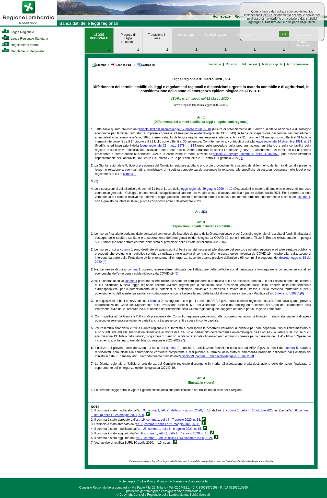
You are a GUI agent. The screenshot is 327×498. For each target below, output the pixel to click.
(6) (302, 293)
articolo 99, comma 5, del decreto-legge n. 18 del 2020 (217, 356)
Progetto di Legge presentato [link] (128, 38)
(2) (96, 181)
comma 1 (129, 174)
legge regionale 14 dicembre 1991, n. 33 (283, 141)
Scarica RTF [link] (147, 65)
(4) (105, 262)
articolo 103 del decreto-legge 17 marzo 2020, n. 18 (175, 129)
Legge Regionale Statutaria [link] (25, 38)
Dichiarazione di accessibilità (188, 481)
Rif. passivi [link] (249, 64)
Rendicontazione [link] (216, 35)
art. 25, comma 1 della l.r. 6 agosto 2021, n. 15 (169, 429)
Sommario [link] (214, 64)
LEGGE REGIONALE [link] (99, 36)
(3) (205, 212)
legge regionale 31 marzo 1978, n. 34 (167, 145)
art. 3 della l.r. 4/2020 (284, 293)
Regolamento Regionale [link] (23, 51)
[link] (28, 24)
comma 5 (291, 348)
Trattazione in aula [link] (157, 36)
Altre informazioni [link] (298, 64)
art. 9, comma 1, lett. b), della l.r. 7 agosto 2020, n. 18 (172, 433)
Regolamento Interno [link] (20, 45)
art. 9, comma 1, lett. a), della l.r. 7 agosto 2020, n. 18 (174, 410)
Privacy (162, 481)
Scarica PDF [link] (121, 65)
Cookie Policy (145, 481)
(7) (183, 340)
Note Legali (127, 481)
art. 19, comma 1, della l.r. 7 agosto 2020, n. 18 (168, 419)
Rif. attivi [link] (232, 64)
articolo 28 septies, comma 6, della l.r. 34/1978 (246, 154)
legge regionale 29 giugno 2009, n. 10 (206, 189)
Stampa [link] (99, 65)
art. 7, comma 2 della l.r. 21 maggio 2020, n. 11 (168, 424)
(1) (241, 158)
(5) (176, 273)
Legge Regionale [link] (18, 32)
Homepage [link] (222, 16)
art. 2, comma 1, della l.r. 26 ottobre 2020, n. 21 (250, 410)
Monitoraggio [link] (186, 35)
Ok (284, 34)
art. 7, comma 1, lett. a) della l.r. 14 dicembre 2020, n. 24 (174, 438)
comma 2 (156, 301)
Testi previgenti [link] (272, 64)
